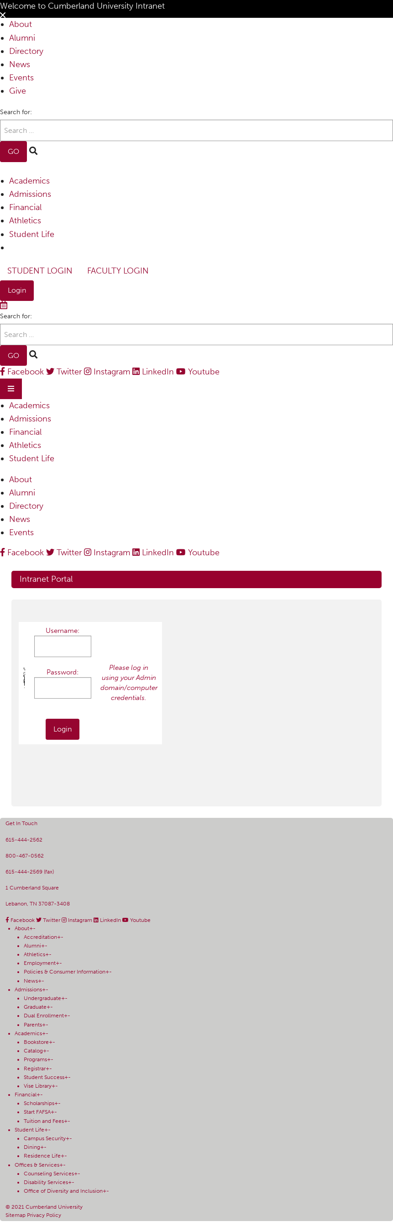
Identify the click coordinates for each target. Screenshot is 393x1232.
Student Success (44, 1077)
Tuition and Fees (44, 1121)
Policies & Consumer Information (64, 972)
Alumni (22, 38)
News (19, 64)
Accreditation (40, 937)
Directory (26, 51)
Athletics (25, 221)
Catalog (33, 1051)
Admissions (30, 194)
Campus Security (45, 1138)
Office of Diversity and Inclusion (63, 1191)
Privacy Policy (44, 1215)
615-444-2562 (23, 840)
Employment (40, 963)
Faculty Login (118, 271)
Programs (35, 1059)
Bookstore (36, 1042)
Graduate (35, 1007)
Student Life (31, 234)
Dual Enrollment (44, 1015)
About (20, 24)
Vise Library (38, 1086)
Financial (25, 207)
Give (17, 91)
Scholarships (39, 1103)
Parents (33, 1024)
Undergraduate (42, 998)
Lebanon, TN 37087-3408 (37, 903)
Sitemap (16, 1215)
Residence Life (42, 1156)
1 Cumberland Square (32, 888)
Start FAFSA (37, 1112)
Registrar (35, 1068)
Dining (32, 1147)
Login (17, 290)
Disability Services (46, 1182)
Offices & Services (37, 1165)
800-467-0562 (24, 856)
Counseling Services (49, 1173)
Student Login (40, 271)
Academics (29, 181)
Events (21, 78)
